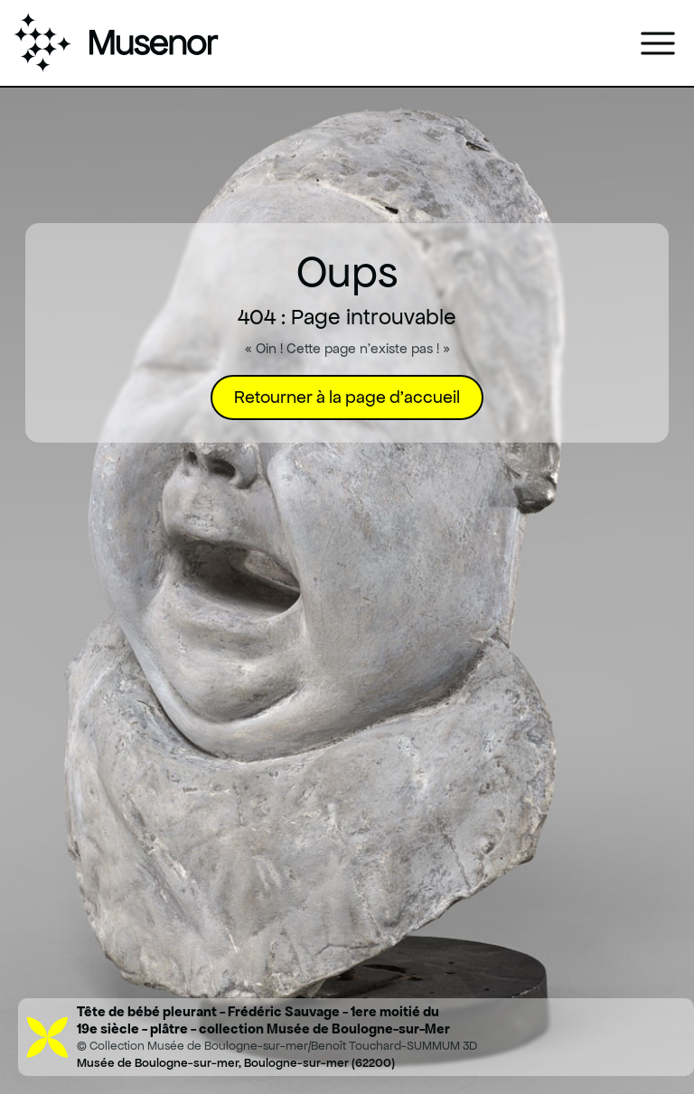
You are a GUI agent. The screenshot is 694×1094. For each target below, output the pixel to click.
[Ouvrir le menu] (657, 43)
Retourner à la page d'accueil (347, 397)
